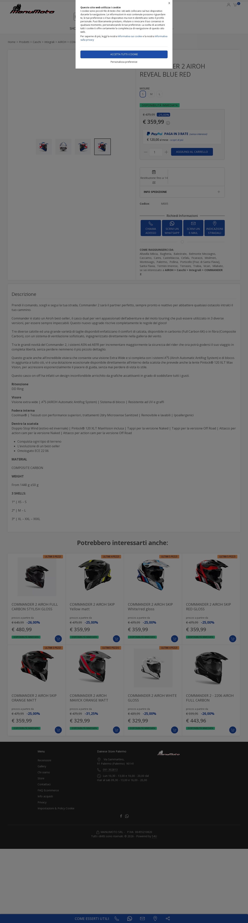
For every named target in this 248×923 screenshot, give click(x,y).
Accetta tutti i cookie (124, 54)
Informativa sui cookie (130, 36)
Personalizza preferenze (124, 62)
